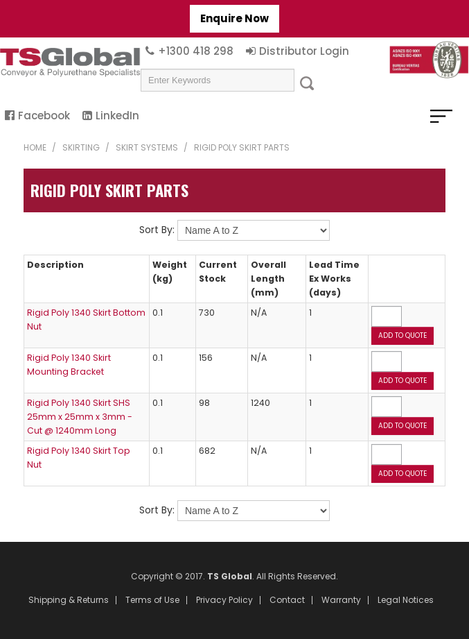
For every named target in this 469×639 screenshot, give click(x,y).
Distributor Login (304, 51)
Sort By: (157, 230)
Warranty (341, 600)
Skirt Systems (147, 147)
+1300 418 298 (195, 51)
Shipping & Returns (68, 600)
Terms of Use (152, 600)
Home (35, 147)
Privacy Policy (224, 600)
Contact (287, 600)
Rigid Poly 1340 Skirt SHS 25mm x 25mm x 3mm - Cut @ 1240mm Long (79, 416)
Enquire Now (234, 18)
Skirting (81, 147)
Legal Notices (406, 600)
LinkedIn (117, 115)
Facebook (44, 115)
